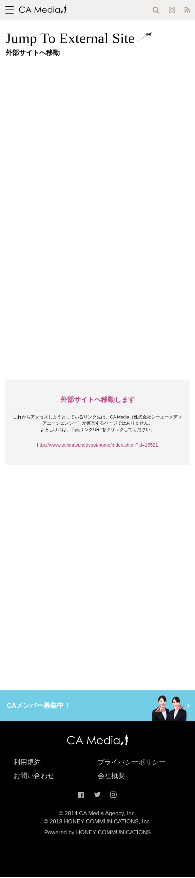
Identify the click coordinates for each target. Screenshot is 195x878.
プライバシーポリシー (131, 762)
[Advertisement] (100, 108)
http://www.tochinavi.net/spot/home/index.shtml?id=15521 (97, 445)
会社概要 (111, 776)
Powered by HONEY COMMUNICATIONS (97, 833)
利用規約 (27, 762)
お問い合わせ (34, 776)
